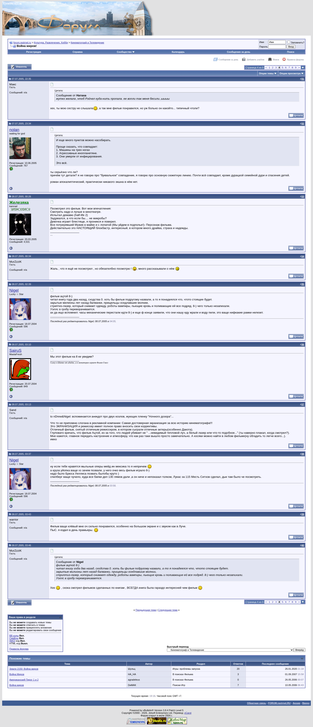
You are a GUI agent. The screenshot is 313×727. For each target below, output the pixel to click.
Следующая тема (167, 610)
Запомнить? (295, 42)
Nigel (14, 290)
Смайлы (13, 638)
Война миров (16, 685)
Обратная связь (256, 703)
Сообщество (126, 52)
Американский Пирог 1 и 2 (23, 679)
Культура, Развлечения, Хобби (51, 42)
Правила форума (295, 59)
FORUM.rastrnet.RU (279, 703)
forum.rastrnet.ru (22, 42)
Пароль (263, 46)
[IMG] (12, 641)
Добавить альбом (255, 59)
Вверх (306, 703)
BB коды (14, 635)
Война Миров (16, 674)
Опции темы (266, 73)
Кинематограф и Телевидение (87, 42)
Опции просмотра (290, 73)
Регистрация (33, 52)
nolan (14, 129)
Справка (78, 52)
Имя (261, 42)
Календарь (178, 52)
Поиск (290, 52)
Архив (296, 703)
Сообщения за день (238, 52)
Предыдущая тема (145, 610)
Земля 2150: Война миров (23, 669)
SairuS (15, 350)
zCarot (187, 713)
